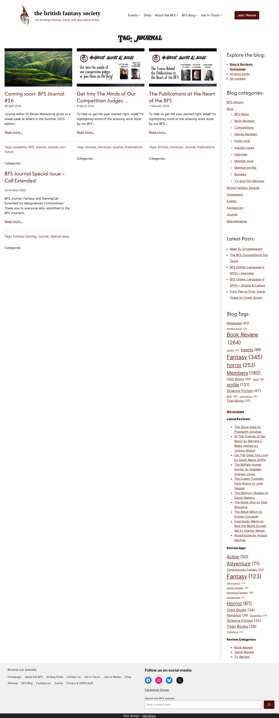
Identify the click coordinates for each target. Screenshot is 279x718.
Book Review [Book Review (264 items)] (242, 339)
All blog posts (240, 74)
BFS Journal (37, 147)
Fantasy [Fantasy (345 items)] (245, 357)
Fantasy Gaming (24, 236)
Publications (133, 147)
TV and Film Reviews (249, 181)
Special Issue (59, 236)
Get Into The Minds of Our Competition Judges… (106, 97)
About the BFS (165, 15)
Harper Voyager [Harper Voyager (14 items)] (237, 588)
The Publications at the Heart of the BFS (182, 97)
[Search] (269, 704)
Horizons (104, 147)
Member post (244, 161)
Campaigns (235, 194)
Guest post (242, 141)
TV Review (242, 657)
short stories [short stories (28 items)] (248, 396)
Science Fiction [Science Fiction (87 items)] (244, 391)
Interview (240, 154)
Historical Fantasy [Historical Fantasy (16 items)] (240, 593)
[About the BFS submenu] (177, 15)
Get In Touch (210, 15)
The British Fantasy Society (67, 13)
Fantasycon (235, 208)
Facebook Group (157, 690)
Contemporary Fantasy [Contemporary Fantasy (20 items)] (245, 570)
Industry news (244, 148)
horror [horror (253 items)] (241, 365)
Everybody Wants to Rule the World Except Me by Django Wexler (250, 526)
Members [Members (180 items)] (244, 373)
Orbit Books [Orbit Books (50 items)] (239, 379)
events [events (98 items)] (251, 350)
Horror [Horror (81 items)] (239, 603)
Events (133, 15)
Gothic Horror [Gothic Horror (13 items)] (236, 583)
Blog (230, 109)
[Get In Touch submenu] (221, 15)
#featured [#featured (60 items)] (238, 323)
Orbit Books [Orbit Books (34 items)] (241, 610)
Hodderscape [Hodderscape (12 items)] (236, 597)
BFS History (235, 102)
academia (20, 147)
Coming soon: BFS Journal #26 (34, 97)
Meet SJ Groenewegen (246, 249)
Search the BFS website (159, 698)
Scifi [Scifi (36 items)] (232, 396)
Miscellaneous (237, 221)
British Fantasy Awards (243, 188)
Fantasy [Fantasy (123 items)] (244, 576)
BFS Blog (188, 15)
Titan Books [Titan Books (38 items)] (241, 627)
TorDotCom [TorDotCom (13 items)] (235, 632)
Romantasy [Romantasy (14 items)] (258, 616)
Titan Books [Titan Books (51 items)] (238, 401)
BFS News (241, 114)
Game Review (244, 652)
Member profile (245, 168)
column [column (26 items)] (233, 350)
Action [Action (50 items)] (237, 556)
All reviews (237, 78)
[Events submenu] (139, 15)
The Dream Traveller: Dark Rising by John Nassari (249, 483)
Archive (90, 147)
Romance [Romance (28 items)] (237, 615)
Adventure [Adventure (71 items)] (243, 563)
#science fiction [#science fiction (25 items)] (237, 328)
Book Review (243, 647)
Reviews (240, 174)
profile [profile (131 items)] (238, 384)
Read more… (14, 132)
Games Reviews (245, 134)
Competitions (244, 127)
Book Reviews (244, 121)
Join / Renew (247, 15)
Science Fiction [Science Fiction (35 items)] (244, 621)
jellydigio (149, 716)
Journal (53, 147)
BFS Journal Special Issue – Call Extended (35, 177)
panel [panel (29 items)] (258, 379)
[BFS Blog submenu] (196, 15)
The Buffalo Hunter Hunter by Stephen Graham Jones (248, 469)
